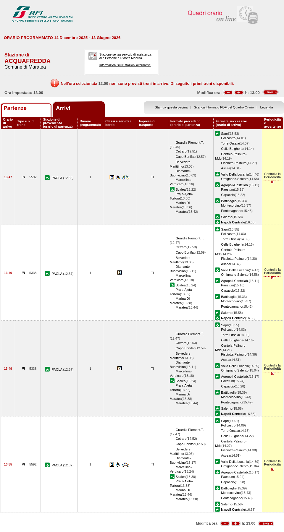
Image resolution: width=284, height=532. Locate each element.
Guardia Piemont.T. (190, 142)
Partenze (15, 108)
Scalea (181, 189)
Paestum (227, 189)
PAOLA (57, 178)
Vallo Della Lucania (235, 174)
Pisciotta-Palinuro (233, 163)
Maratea (182, 211)
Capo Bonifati (186, 156)
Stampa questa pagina (171, 107)
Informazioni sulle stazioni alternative (125, 65)
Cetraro (181, 151)
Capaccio (228, 195)
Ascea (225, 168)
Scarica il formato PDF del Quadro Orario (224, 107)
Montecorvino (231, 205)
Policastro (228, 138)
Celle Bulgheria (232, 148)
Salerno (226, 217)
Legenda (266, 107)
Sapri (225, 133)
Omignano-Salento (234, 179)
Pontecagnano (231, 211)
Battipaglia (228, 201)
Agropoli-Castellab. (235, 185)
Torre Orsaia (230, 143)
